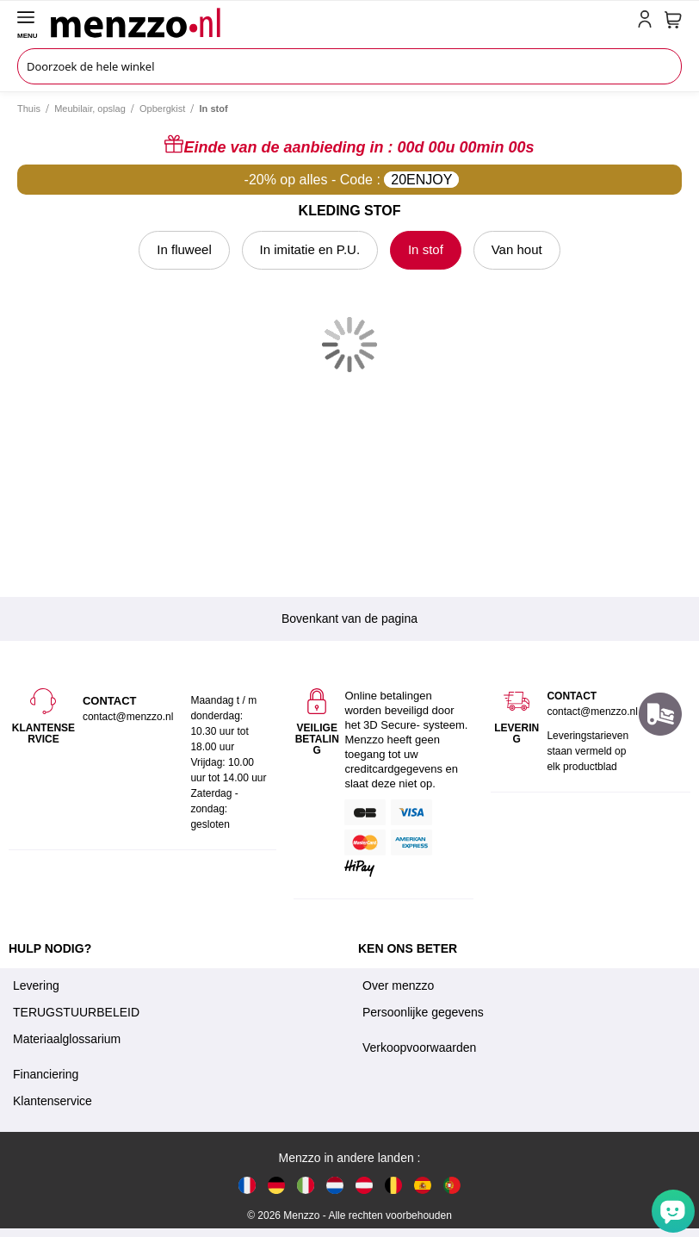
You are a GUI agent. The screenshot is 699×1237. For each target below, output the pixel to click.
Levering (36, 985)
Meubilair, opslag (90, 108)
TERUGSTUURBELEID (76, 1012)
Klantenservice (52, 1101)
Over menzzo (398, 985)
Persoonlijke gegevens (423, 1012)
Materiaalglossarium (67, 1039)
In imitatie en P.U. (310, 249)
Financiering (45, 1074)
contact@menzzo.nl (592, 712)
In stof (425, 249)
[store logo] (340, 22)
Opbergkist (162, 108)
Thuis (28, 108)
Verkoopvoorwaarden (419, 1047)
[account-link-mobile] (648, 22)
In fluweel (184, 249)
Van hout (517, 249)
